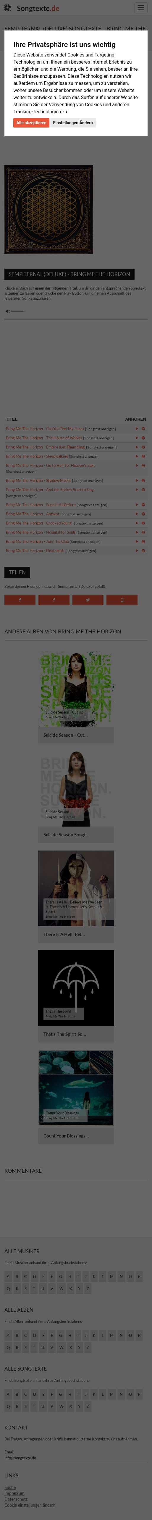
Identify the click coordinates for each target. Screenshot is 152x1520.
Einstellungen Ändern (73, 122)
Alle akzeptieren (31, 122)
